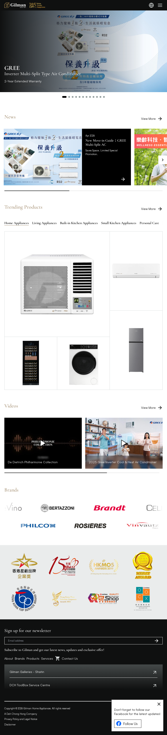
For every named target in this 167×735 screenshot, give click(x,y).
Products (33, 658)
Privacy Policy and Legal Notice (20, 719)
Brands (20, 658)
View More (152, 118)
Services (47, 658)
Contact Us (70, 658)
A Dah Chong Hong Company (20, 713)
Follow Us (127, 723)
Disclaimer (10, 724)
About (8, 658)
